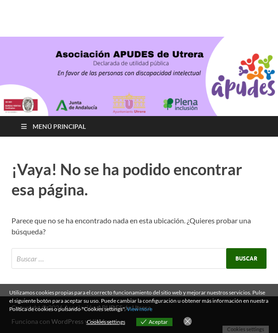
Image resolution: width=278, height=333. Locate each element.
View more (139, 308)
